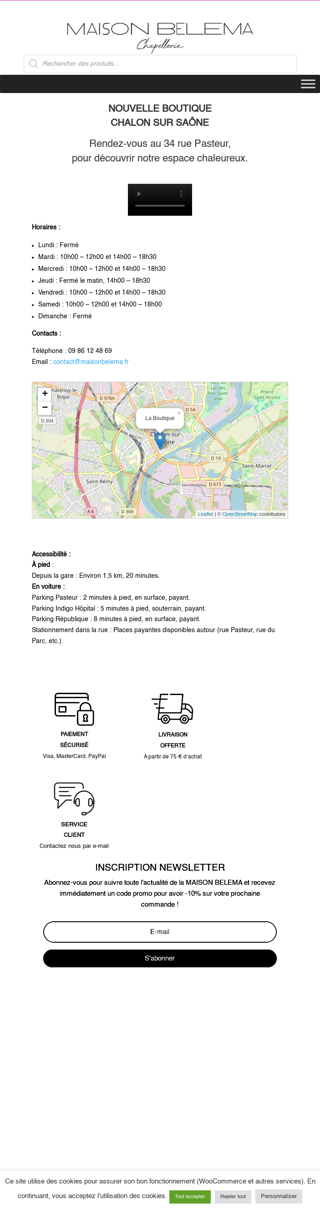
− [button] (45, 408)
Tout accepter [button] (190, 1196)
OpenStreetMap (240, 514)
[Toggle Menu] (308, 84)
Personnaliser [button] (279, 1196)
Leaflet (205, 514)
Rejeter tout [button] (233, 1196)
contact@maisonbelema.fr (91, 362)
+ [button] (45, 394)
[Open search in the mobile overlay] (160, 64)
